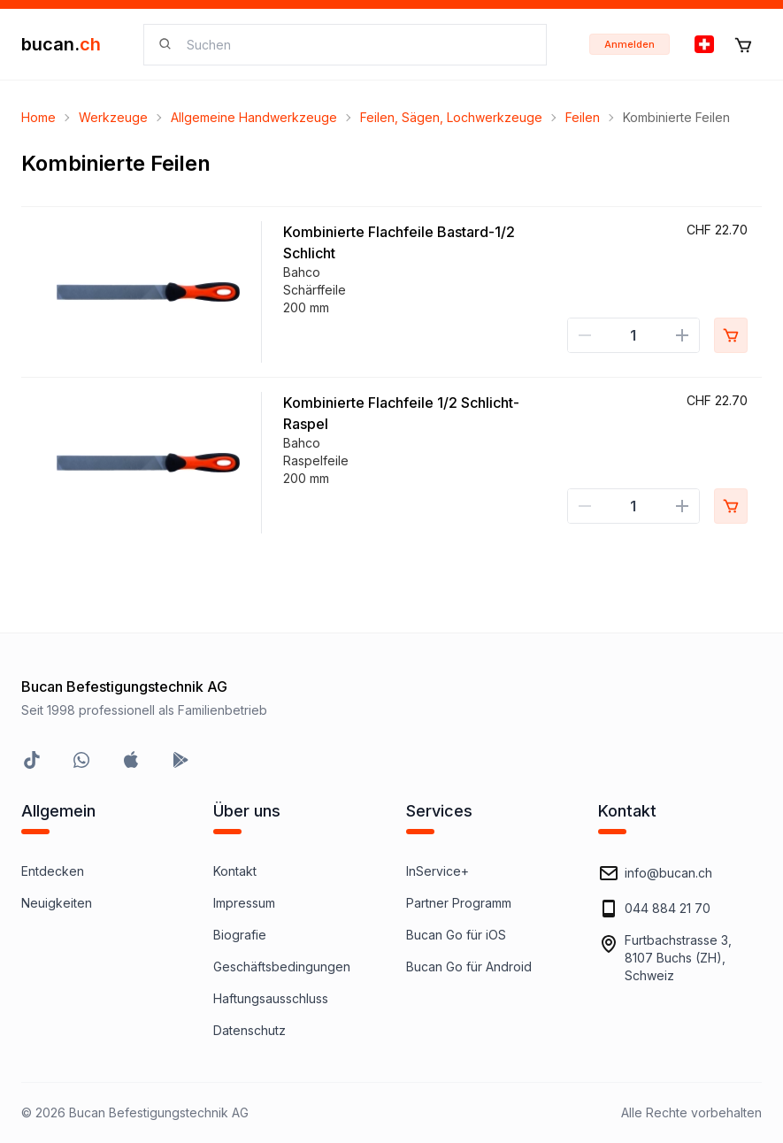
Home (38, 117)
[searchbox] (356, 45)
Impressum (244, 902)
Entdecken (52, 870)
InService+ (437, 870)
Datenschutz (249, 1030)
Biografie (239, 934)
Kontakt (235, 870)
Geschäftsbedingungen (281, 966)
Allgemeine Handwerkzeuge (254, 117)
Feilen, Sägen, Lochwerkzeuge (451, 117)
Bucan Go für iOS (456, 934)
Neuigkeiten (56, 902)
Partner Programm (458, 902)
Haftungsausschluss (270, 998)
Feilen (582, 117)
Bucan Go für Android (469, 966)
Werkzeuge (113, 117)
